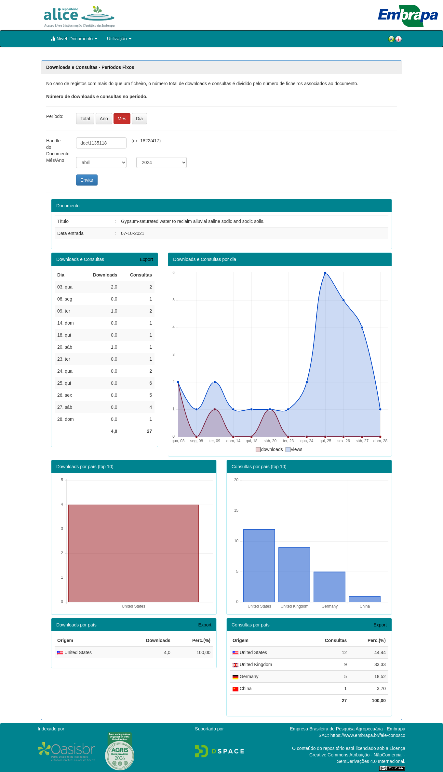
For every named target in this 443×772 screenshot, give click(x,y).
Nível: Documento (74, 38)
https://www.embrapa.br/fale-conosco (367, 735)
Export (146, 259)
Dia (139, 118)
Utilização (119, 38)
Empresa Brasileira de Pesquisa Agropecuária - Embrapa (347, 728)
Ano (104, 118)
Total (85, 118)
